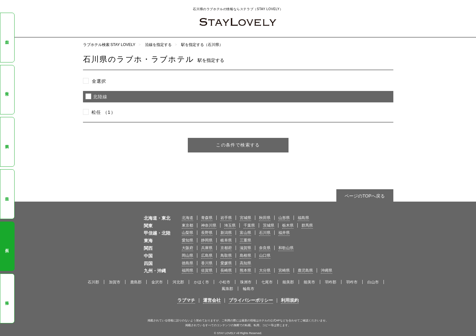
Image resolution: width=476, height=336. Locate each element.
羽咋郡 (330, 282)
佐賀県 (207, 270)
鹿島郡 (136, 282)
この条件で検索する (238, 144)
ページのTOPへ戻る (365, 195)
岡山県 (187, 255)
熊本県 (245, 270)
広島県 (207, 255)
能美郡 (288, 282)
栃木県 (288, 225)
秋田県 (264, 218)
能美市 (309, 282)
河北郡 (178, 282)
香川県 (207, 263)
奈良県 (264, 248)
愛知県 (187, 240)
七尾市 (267, 282)
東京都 (187, 225)
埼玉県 (230, 225)
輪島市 (248, 289)
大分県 (264, 270)
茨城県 (268, 225)
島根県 (245, 255)
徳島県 (187, 263)
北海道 (187, 218)
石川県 (7, 246)
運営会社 (212, 300)
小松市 (224, 282)
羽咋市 (352, 282)
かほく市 (201, 282)
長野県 (7, 89)
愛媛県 (226, 263)
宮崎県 (284, 270)
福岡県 (187, 270)
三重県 (245, 240)
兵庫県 (207, 248)
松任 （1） (104, 112)
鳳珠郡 (227, 289)
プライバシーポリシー (251, 300)
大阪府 (187, 248)
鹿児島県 (305, 270)
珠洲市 (245, 282)
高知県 (245, 263)
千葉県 (249, 225)
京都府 (226, 248)
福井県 (7, 298)
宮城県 (245, 218)
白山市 (373, 282)
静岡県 (207, 240)
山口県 (264, 255)
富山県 (7, 194)
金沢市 (157, 282)
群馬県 (307, 225)
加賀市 (114, 282)
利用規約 (290, 300)
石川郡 (93, 282)
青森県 (207, 218)
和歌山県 (286, 248)
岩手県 (226, 218)
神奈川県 (208, 225)
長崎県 (226, 270)
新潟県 (7, 142)
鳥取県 (226, 255)
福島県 (303, 218)
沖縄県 (326, 270)
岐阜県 (226, 240)
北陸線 (100, 96)
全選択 (99, 81)
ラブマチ (186, 300)
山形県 (284, 218)
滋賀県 (245, 248)
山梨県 (7, 37)
